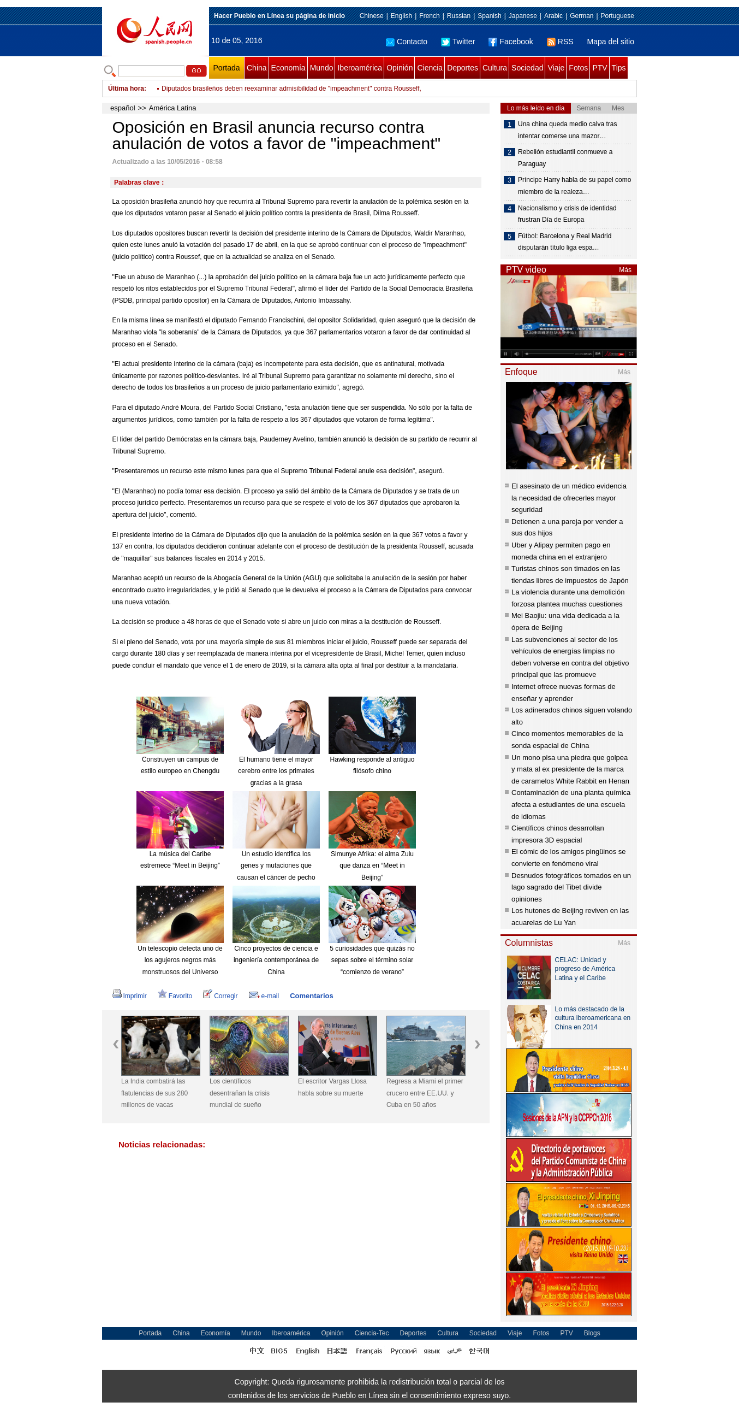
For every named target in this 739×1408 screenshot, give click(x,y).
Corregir (220, 996)
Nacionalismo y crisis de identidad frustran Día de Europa (567, 214)
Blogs (592, 1333)
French (429, 16)
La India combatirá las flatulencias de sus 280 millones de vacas (154, 1093)
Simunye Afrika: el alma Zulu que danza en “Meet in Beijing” (372, 865)
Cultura (494, 67)
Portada (226, 67)
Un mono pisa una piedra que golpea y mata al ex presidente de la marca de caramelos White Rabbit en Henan (570, 769)
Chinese (372, 16)
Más (625, 270)
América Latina (172, 108)
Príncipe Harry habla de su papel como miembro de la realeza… (574, 186)
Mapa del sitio (610, 41)
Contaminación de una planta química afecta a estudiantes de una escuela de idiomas (570, 804)
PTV (599, 67)
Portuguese (617, 16)
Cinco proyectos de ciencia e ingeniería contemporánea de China (276, 960)
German (581, 16)
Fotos (578, 67)
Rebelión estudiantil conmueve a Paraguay (565, 158)
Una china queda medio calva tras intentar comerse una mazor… (567, 130)
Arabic (553, 16)
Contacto (406, 41)
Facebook (510, 41)
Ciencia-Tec (372, 1333)
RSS (560, 41)
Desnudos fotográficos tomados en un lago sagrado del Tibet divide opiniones (571, 887)
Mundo (321, 67)
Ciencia (430, 67)
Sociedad (527, 67)
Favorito (175, 996)
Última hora (126, 88)
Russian (458, 16)
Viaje (555, 67)
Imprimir (129, 996)
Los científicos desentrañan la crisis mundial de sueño (240, 1093)
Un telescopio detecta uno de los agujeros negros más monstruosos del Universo (180, 960)
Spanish (489, 16)
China (257, 67)
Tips (619, 67)
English (401, 16)
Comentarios (311, 996)
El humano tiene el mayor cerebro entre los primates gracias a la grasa (276, 771)
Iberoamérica (359, 67)
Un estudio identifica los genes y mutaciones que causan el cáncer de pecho (276, 865)
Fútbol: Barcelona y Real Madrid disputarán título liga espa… (564, 242)
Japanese (523, 16)
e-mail (264, 996)
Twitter (458, 41)
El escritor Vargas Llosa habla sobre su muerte (332, 1087)
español (122, 108)
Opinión (399, 67)
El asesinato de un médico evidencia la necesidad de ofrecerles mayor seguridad (569, 498)
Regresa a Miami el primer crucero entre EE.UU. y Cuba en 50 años (424, 1093)
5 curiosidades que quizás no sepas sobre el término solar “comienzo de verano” (372, 960)
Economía (288, 67)
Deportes (462, 67)
